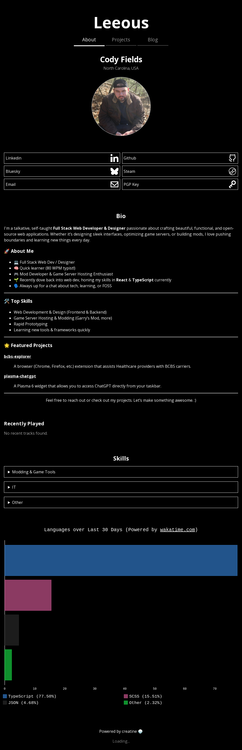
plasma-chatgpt (20, 376)
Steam (180, 171)
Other (17, 502)
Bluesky (62, 171)
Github (180, 158)
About (89, 39)
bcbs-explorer (17, 356)
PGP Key (180, 184)
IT (14, 487)
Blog (153, 39)
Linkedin (62, 158)
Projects (121, 39)
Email (62, 184)
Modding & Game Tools (33, 472)
